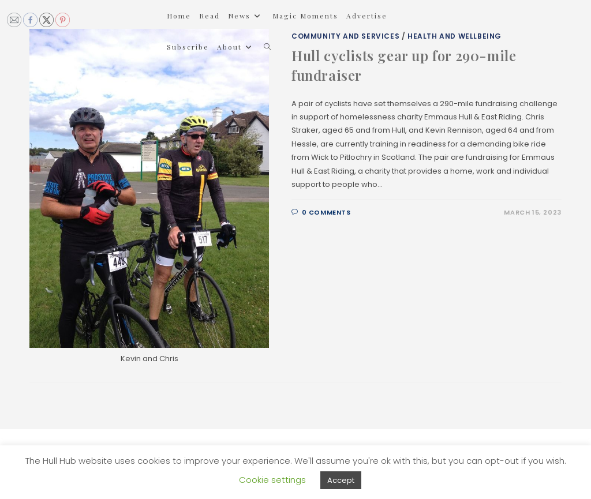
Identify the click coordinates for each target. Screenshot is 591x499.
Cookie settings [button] (272, 480)
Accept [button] (340, 480)
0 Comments (326, 212)
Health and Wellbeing (454, 36)
